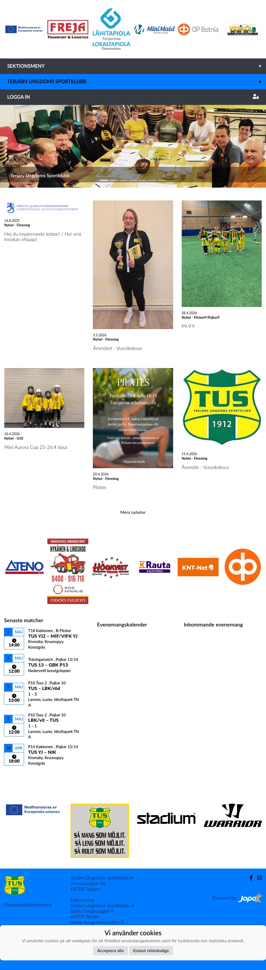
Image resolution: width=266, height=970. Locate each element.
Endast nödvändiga (151, 950)
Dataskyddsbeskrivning (27, 905)
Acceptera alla (110, 950)
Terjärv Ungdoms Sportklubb (136, 81)
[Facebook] (249, 878)
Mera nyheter (133, 512)
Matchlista (17, 775)
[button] (20, 146)
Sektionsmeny (136, 66)
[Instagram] (257, 878)
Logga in (133, 97)
